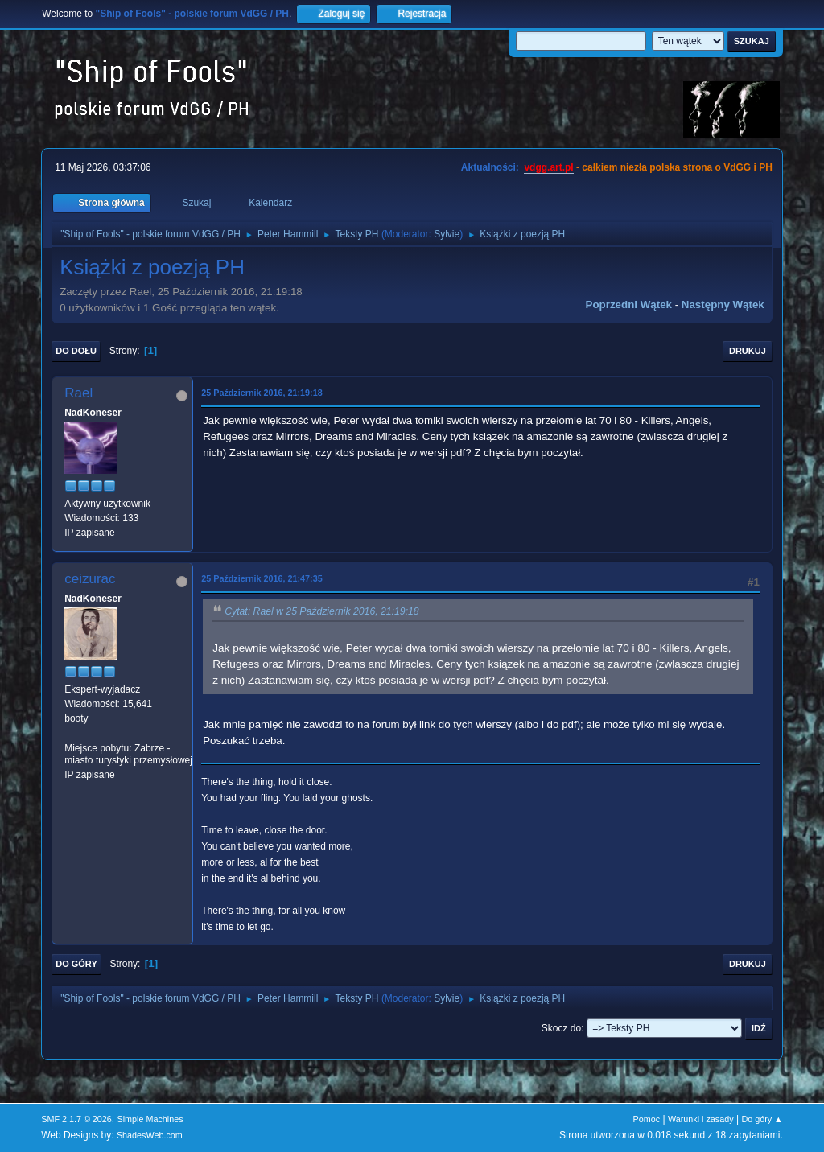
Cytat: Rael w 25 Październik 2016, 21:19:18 (321, 611)
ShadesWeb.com (150, 1135)
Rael (78, 393)
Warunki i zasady (701, 1119)
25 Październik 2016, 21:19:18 (261, 392)
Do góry (76, 964)
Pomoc (647, 1119)
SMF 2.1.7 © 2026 (76, 1119)
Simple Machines (150, 1119)
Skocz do (561, 1028)
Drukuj (747, 351)
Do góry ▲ (761, 1119)
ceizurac (89, 578)
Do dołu (76, 351)
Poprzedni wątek (629, 304)
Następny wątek (723, 304)
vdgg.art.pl (548, 167)
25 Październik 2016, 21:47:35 (261, 578)
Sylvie (446, 234)
